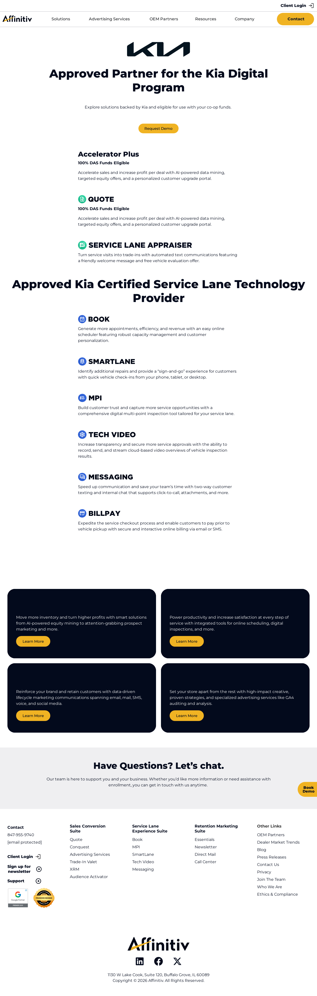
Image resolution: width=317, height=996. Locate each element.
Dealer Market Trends (278, 842)
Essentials (204, 839)
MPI (136, 847)
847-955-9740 (20, 834)
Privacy (264, 872)
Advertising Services (90, 854)
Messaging (143, 869)
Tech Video (143, 861)
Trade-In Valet (83, 861)
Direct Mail (205, 854)
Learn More (33, 642)
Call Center (205, 861)
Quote (76, 839)
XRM (74, 869)
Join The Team (271, 879)
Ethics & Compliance (277, 894)
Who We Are (269, 887)
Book (137, 839)
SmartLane (143, 854)
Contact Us (268, 864)
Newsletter (206, 847)
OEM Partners (271, 834)
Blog (261, 849)
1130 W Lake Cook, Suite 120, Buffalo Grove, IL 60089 (159, 974)
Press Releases (271, 857)
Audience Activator (89, 876)
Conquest (79, 847)
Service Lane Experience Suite (149, 828)
